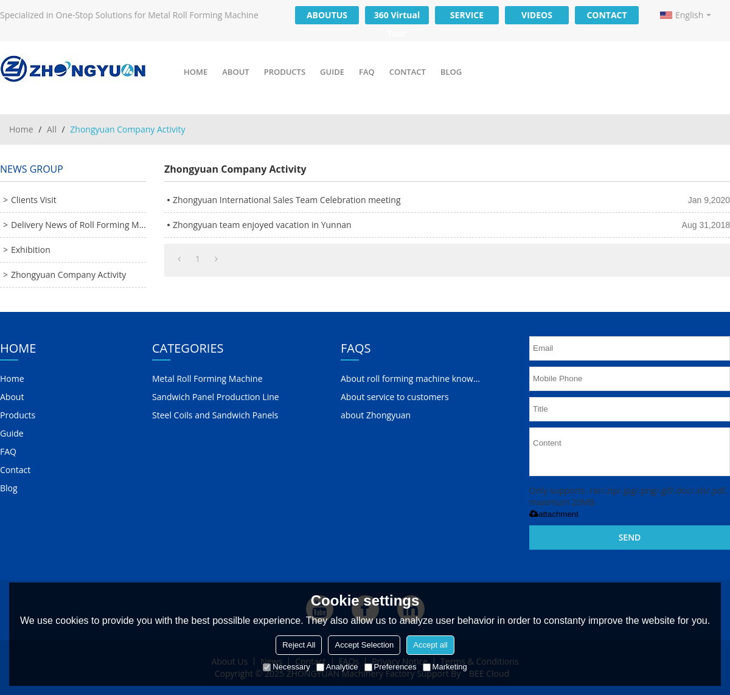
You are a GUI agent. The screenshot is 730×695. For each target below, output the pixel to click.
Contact (407, 71)
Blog (451, 71)
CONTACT (606, 15)
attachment (554, 514)
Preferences (390, 666)
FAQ (367, 71)
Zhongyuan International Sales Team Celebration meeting (287, 200)
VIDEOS (536, 15)
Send (630, 537)
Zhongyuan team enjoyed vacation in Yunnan (262, 224)
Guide (332, 71)
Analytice (337, 666)
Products (284, 71)
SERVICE (467, 15)
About (235, 71)
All (52, 129)
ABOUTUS (327, 15)
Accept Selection (364, 644)
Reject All (298, 644)
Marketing (445, 666)
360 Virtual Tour (397, 16)
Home (195, 71)
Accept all (430, 644)
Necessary (286, 666)
